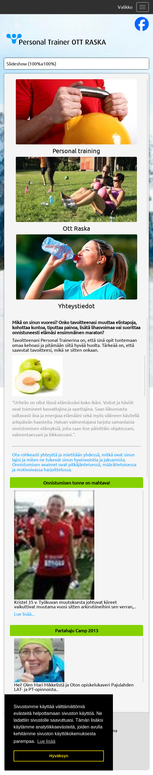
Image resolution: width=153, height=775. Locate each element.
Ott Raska (76, 228)
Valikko (125, 7)
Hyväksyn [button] (58, 756)
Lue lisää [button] (46, 741)
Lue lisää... (24, 614)
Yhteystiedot (76, 305)
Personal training (76, 150)
